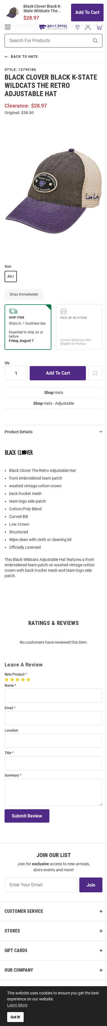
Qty (7, 363)
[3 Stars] (18, 680)
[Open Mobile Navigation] (8, 27)
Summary (12, 775)
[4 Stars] (23, 680)
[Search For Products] (39, 40)
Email (9, 708)
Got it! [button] (15, 1017)
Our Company (19, 970)
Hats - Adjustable (53, 403)
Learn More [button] (17, 1005)
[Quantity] (16, 373)
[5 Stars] (29, 680)
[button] (77, 27)
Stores (12, 931)
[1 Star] (7, 680)
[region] (53, 510)
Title (8, 753)
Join (90, 885)
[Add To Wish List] (95, 373)
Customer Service (24, 911)
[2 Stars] (12, 680)
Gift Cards (16, 950)
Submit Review (27, 816)
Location (11, 730)
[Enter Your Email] (41, 885)
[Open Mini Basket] (98, 26)
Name (9, 686)
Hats (53, 392)
